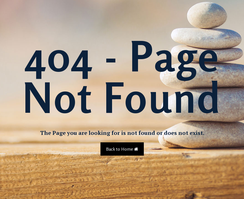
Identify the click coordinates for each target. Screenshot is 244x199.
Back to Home (122, 149)
